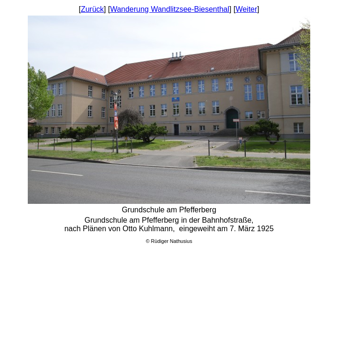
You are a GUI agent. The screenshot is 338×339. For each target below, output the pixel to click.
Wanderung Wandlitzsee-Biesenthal (169, 9)
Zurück (92, 9)
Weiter (246, 9)
